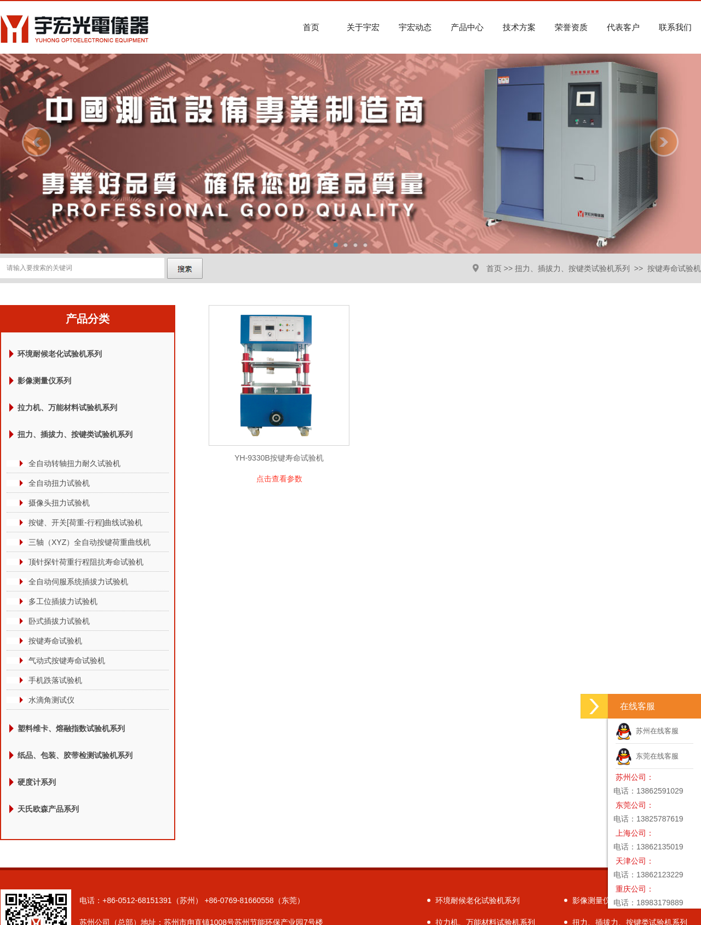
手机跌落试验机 (55, 680)
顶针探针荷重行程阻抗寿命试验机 (85, 562)
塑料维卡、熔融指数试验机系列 (71, 728)
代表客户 (623, 27)
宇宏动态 (415, 27)
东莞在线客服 (647, 756)
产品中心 (467, 27)
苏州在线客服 (647, 731)
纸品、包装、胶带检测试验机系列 (75, 755)
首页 (311, 27)
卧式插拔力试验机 (59, 621)
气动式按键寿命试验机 (66, 660)
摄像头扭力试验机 (59, 502)
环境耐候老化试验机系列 (60, 353)
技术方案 (519, 27)
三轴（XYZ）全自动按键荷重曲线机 (89, 542)
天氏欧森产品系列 (48, 809)
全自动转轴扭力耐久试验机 (74, 463)
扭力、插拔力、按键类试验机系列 (572, 268)
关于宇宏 (363, 27)
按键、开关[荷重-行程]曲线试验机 (85, 522)
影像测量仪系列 (44, 380)
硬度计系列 (37, 782)
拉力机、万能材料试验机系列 (67, 407)
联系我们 (675, 27)
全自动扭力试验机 (59, 483)
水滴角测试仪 (51, 700)
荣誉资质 (571, 27)
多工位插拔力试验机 (62, 601)
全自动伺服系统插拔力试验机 (78, 581)
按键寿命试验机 (674, 268)
